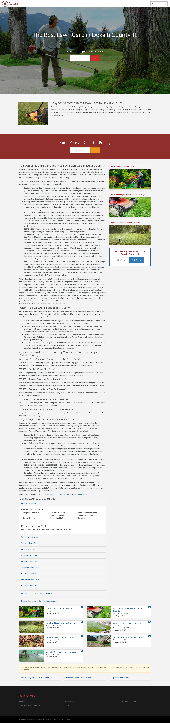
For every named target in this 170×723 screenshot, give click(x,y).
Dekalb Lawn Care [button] (28, 503)
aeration (66, 494)
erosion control (56, 494)
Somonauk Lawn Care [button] (30, 567)
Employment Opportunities (29, 705)
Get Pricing (136, 260)
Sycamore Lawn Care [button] (29, 537)
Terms (61, 719)
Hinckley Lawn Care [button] (29, 561)
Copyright (69, 719)
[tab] (62, 503)
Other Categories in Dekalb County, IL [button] (36, 677)
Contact (67, 705)
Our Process (69, 701)
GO (95, 58)
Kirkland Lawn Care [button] (29, 573)
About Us (21, 701)
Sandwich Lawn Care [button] (29, 543)
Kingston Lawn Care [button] (29, 585)
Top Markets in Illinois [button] (120, 677)
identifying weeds (80, 494)
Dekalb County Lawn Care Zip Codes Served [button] (39, 601)
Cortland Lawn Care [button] (29, 555)
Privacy (55, 719)
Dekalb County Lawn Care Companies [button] (36, 593)
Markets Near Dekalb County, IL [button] (79, 677)
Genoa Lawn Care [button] (28, 549)
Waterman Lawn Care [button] (30, 579)
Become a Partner (159, 4)
